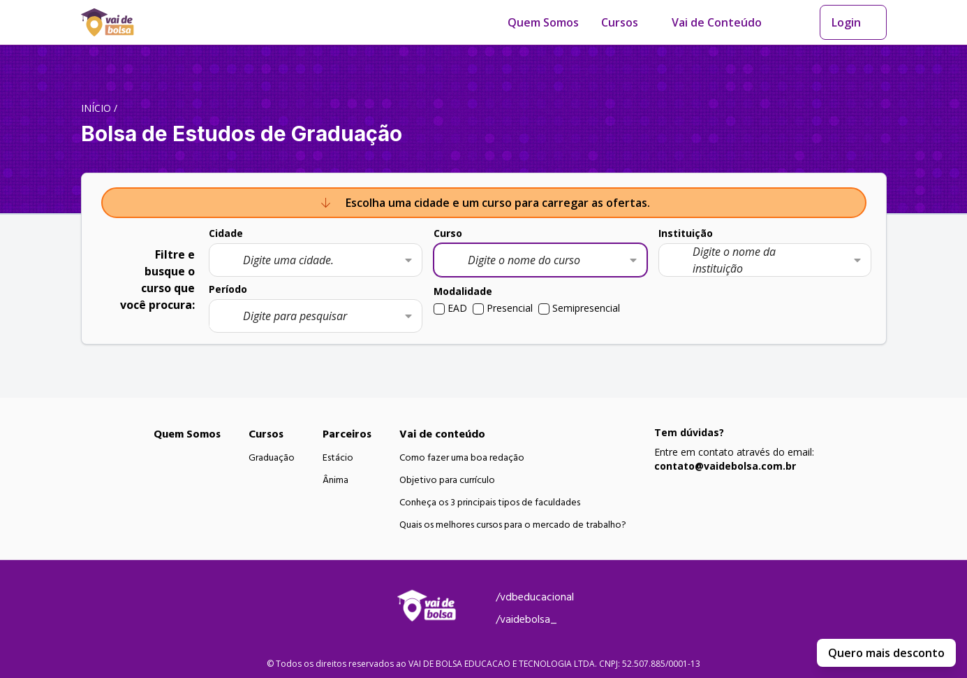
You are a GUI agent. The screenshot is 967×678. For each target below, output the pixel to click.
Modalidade (463, 291)
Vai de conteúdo (442, 434)
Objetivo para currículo (447, 480)
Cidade (226, 233)
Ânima (335, 480)
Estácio (338, 458)
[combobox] (315, 260)
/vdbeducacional (535, 597)
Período (228, 289)
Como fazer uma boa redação (461, 458)
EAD (457, 308)
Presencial (510, 308)
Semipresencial (586, 308)
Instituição (685, 233)
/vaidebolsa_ (526, 619)
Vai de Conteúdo (717, 22)
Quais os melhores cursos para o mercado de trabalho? (512, 525)
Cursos (619, 22)
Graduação (272, 458)
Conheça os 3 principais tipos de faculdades (489, 503)
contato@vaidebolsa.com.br (725, 466)
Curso (448, 233)
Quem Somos (543, 22)
